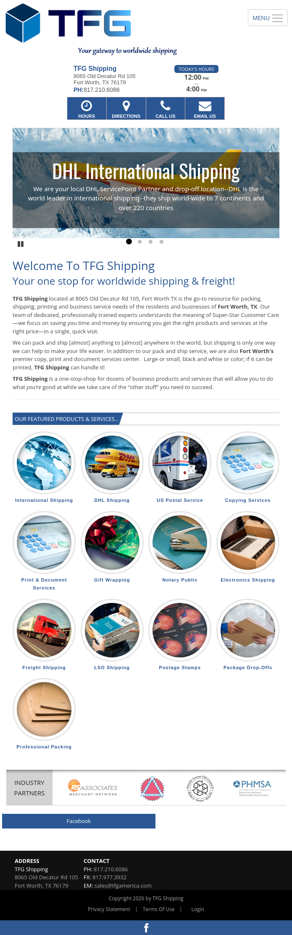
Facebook (79, 821)
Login (198, 909)
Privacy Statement (109, 909)
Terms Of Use (159, 909)
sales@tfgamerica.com (123, 885)
